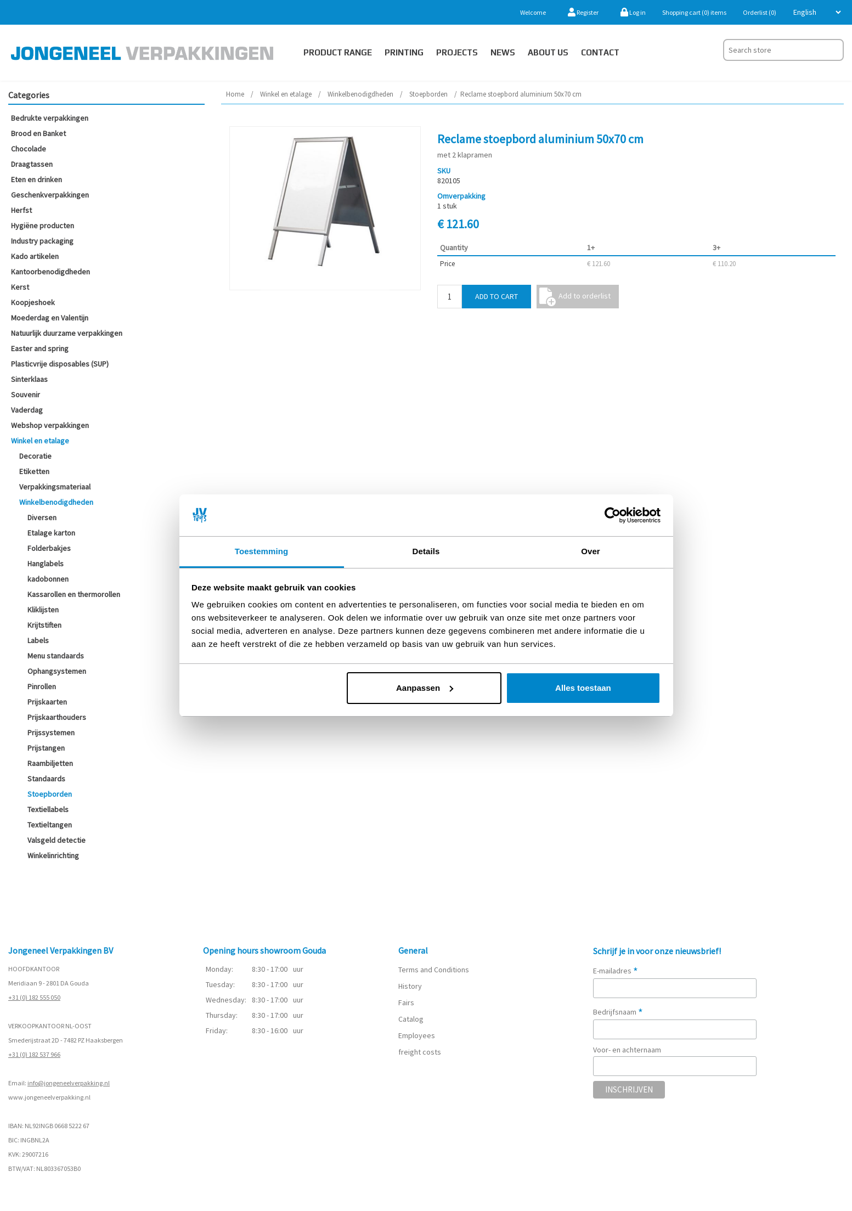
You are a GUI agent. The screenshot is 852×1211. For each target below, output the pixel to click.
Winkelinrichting (53, 855)
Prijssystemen (51, 732)
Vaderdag (27, 410)
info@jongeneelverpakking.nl (68, 1083)
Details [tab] (426, 551)
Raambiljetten (50, 763)
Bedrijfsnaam (618, 1012)
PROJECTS (457, 52)
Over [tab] (590, 551)
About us (548, 52)
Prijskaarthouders (56, 717)
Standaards (46, 779)
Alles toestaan (583, 687)
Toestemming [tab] (262, 551)
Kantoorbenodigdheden (50, 272)
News (502, 52)
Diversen (42, 517)
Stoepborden (49, 794)
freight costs (419, 1052)
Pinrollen (41, 686)
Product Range (337, 52)
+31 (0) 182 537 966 (34, 1054)
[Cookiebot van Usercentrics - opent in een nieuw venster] (613, 515)
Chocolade (28, 149)
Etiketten (34, 471)
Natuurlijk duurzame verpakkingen (66, 333)
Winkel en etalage (40, 441)
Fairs (406, 1002)
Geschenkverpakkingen (50, 195)
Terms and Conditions (433, 970)
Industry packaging (42, 241)
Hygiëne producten (42, 225)
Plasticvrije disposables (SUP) (60, 364)
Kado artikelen (35, 256)
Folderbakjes (49, 548)
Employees (416, 1035)
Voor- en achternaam (627, 1050)
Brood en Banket (38, 133)
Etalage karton (51, 533)
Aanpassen (424, 687)
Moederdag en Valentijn (49, 318)
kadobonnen (48, 579)
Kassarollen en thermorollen (73, 594)
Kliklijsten (43, 610)
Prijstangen (46, 748)
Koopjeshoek (33, 302)
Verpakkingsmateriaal (55, 487)
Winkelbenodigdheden (56, 502)
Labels (38, 640)
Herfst (21, 210)
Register (583, 12)
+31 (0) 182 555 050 (34, 997)
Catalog (411, 1019)
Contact (600, 52)
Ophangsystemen (56, 671)
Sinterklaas (29, 379)
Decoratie (35, 456)
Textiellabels (48, 809)
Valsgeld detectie (56, 840)
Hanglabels (45, 563)
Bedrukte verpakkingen (49, 118)
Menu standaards (55, 656)
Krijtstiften (44, 625)
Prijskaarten (47, 702)
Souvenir (25, 394)
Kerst (20, 287)
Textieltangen (49, 825)
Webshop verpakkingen (50, 425)
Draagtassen (32, 164)
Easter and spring (40, 348)
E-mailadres (615, 971)
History (410, 986)
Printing (404, 52)
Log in (633, 12)
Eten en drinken (36, 179)
